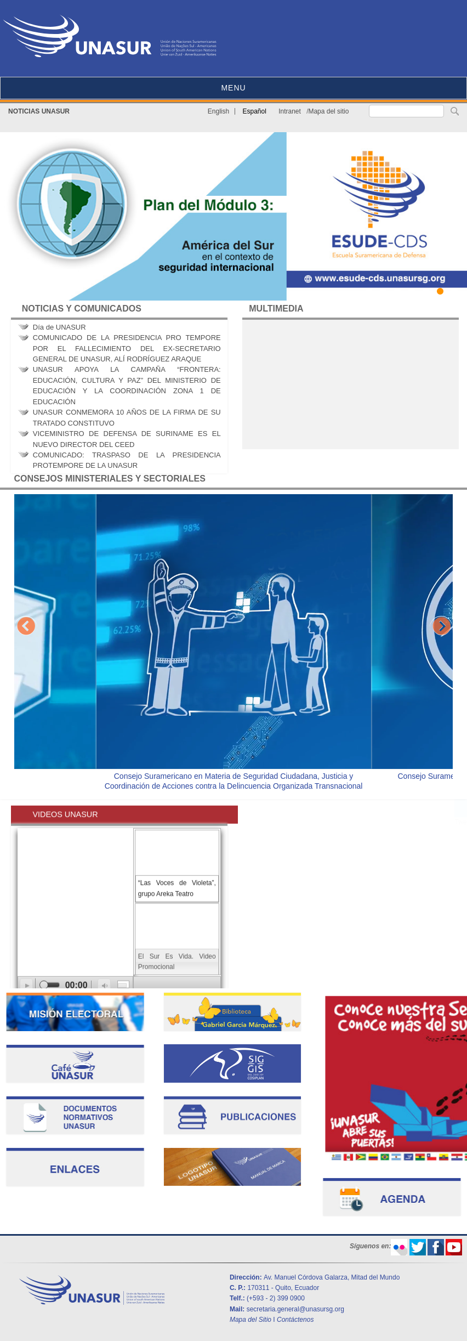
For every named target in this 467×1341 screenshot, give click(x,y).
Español (254, 111)
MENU (233, 87)
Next (441, 627)
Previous (25, 627)
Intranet (289, 111)
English (218, 111)
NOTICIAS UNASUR (39, 111)
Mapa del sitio (328, 111)
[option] (233, 644)
